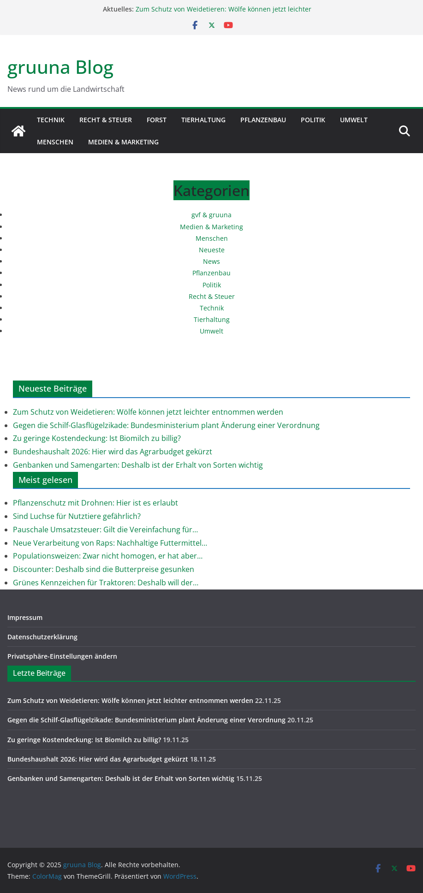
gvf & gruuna (211, 214)
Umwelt (354, 119)
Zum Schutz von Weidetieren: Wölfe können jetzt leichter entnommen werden (148, 412)
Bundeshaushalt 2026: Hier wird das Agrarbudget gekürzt (112, 451)
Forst (157, 119)
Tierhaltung (203, 119)
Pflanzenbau (263, 119)
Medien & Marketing (123, 141)
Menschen (55, 141)
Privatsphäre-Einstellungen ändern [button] (62, 656)
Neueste (212, 249)
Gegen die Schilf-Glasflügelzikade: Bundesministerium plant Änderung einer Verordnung (166, 425)
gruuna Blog (60, 66)
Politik (313, 119)
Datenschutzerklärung (42, 636)
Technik (51, 119)
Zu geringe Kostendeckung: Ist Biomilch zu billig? (97, 438)
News (211, 261)
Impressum (24, 617)
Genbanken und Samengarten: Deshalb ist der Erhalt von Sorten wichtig (138, 465)
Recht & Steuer (105, 119)
